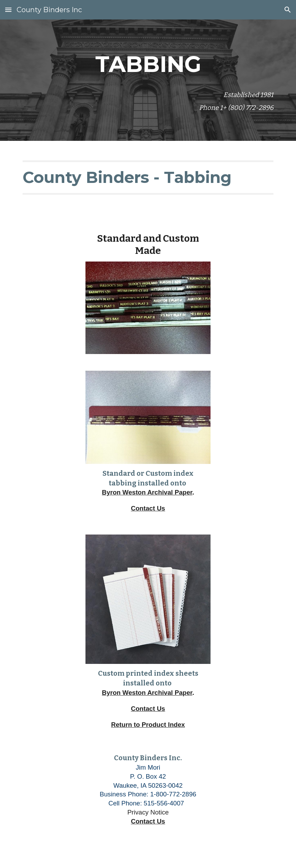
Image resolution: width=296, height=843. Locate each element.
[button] (8, 9)
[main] (148, 62)
